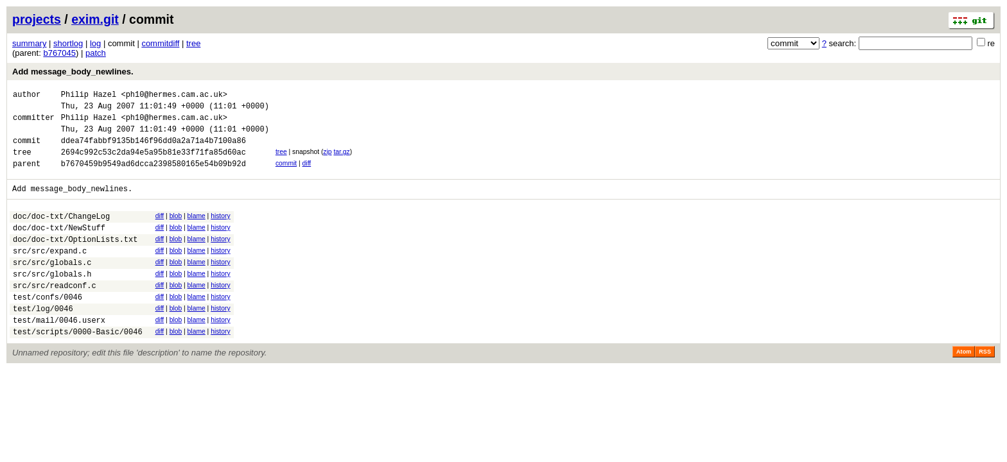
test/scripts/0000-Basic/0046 (78, 368)
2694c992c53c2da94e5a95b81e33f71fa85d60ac (153, 163)
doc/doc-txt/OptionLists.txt (75, 260)
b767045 (59, 53)
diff (306, 174)
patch (95, 53)
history (220, 231)
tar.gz (341, 161)
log (95, 43)
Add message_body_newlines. (73, 71)
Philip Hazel (88, 95)
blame (197, 231)
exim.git (95, 19)
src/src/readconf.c (54, 314)
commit (286, 174)
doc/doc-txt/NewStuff (59, 246)
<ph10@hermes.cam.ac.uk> (174, 95)
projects (36, 19)
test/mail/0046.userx (59, 354)
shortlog (68, 43)
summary (29, 43)
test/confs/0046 (47, 327)
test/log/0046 (43, 341)
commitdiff (160, 43)
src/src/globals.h (52, 300)
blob (176, 231)
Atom (963, 388)
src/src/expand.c (50, 273)
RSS (985, 388)
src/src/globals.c (52, 287)
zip (327, 161)
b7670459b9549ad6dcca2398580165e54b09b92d (153, 176)
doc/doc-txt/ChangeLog (61, 233)
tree (193, 43)
